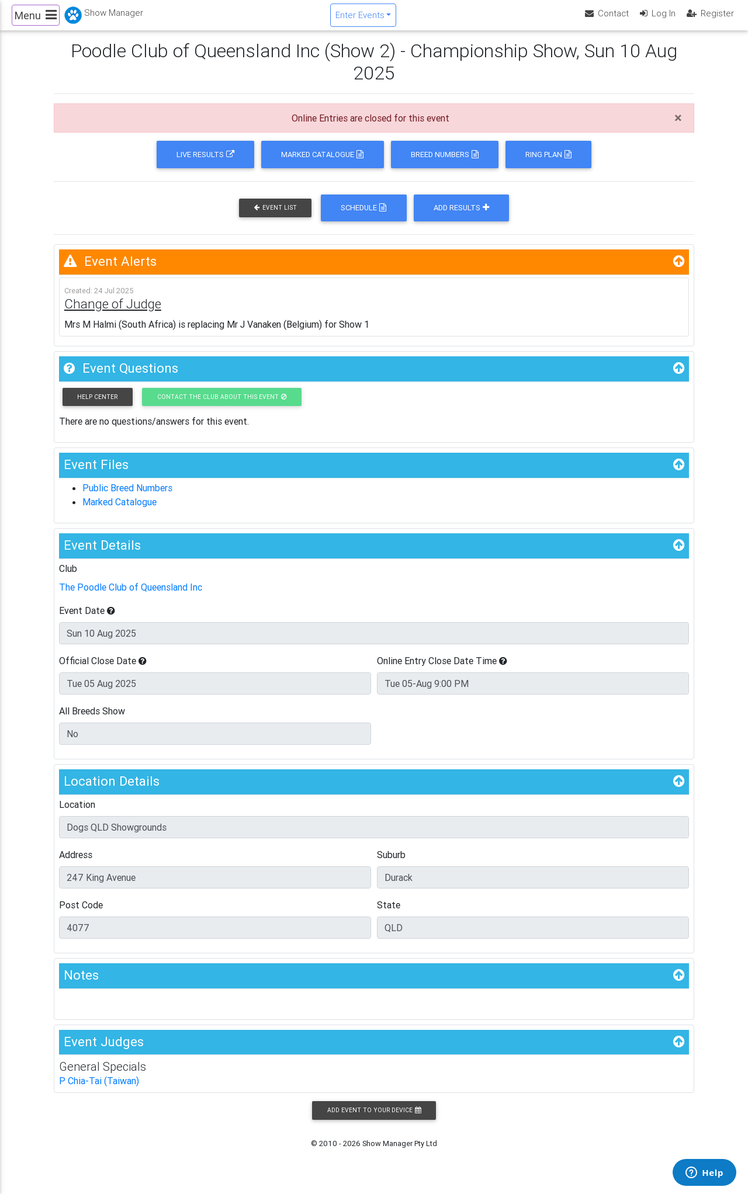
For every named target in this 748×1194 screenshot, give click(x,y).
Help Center (97, 407)
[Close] (678, 128)
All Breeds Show (92, 721)
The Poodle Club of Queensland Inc (130, 597)
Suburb (391, 864)
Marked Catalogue (322, 164)
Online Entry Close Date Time (442, 670)
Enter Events (360, 19)
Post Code (81, 914)
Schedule (363, 218)
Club (68, 578)
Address (75, 864)
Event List (275, 217)
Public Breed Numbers (127, 498)
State (388, 914)
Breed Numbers (445, 164)
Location (77, 814)
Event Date (87, 620)
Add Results (461, 218)
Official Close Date (103, 670)
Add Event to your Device (374, 1120)
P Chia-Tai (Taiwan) (99, 1090)
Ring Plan (548, 164)
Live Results (205, 164)
